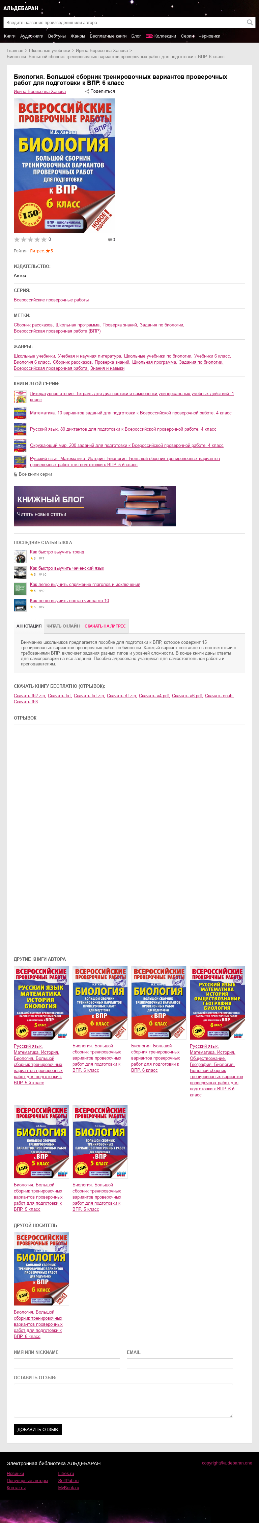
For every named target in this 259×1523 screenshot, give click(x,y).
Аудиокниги (32, 36)
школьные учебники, (35, 356)
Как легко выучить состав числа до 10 (69, 600)
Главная (15, 50)
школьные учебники (49, 50)
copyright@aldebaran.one (227, 1462)
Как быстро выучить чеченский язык (67, 568)
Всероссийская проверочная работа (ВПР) (57, 331)
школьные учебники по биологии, (158, 356)
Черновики (210, 36)
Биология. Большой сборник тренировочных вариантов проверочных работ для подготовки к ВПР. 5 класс (38, 1197)
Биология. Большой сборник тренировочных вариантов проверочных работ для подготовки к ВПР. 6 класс (97, 1058)
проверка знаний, (120, 324)
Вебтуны (57, 36)
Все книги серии (35, 474)
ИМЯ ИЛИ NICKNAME (36, 1352)
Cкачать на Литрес (105, 626)
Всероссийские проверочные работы (51, 299)
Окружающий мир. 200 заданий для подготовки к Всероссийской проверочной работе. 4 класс (127, 445)
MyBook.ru (68, 1487)
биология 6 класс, (32, 362)
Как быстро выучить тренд (57, 551)
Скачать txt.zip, (89, 695)
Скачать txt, (60, 695)
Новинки (15, 1473)
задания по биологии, (162, 324)
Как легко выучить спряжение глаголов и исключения (85, 584)
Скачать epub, (219, 695)
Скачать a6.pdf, (187, 695)
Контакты (16, 1487)
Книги (10, 36)
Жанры (77, 36)
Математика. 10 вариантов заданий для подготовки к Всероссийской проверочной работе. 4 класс (131, 412)
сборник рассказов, (34, 324)
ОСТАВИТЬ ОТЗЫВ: (35, 1377)
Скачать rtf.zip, (122, 695)
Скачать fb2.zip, (30, 695)
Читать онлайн (63, 626)
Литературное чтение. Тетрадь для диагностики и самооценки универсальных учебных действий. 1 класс (132, 396)
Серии (187, 36)
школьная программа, (78, 324)
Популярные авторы (27, 1480)
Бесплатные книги (108, 36)
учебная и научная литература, (90, 356)
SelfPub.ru (68, 1480)
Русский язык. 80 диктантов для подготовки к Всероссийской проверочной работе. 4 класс (123, 429)
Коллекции (165, 36)
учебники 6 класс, (212, 356)
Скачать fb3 (26, 701)
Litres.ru (66, 1473)
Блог (136, 36)
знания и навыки (107, 368)
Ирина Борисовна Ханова (102, 50)
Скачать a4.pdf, (154, 695)
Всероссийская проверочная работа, (51, 368)
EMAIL (134, 1352)
